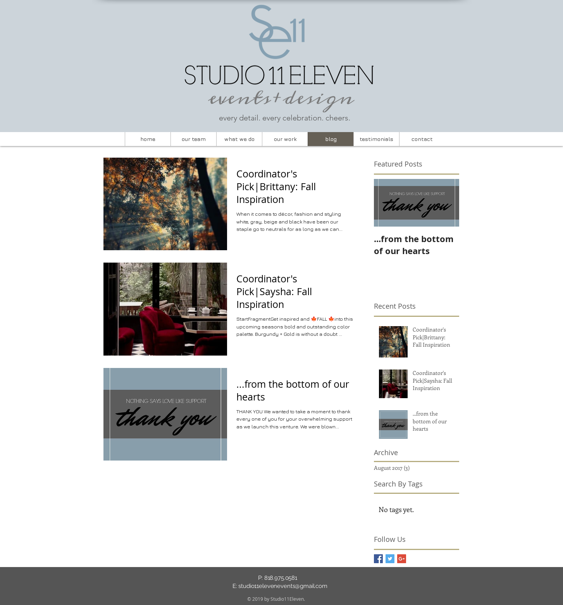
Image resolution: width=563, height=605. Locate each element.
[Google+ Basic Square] (401, 558)
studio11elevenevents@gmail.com (282, 586)
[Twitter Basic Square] (390, 558)
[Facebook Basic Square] (378, 558)
